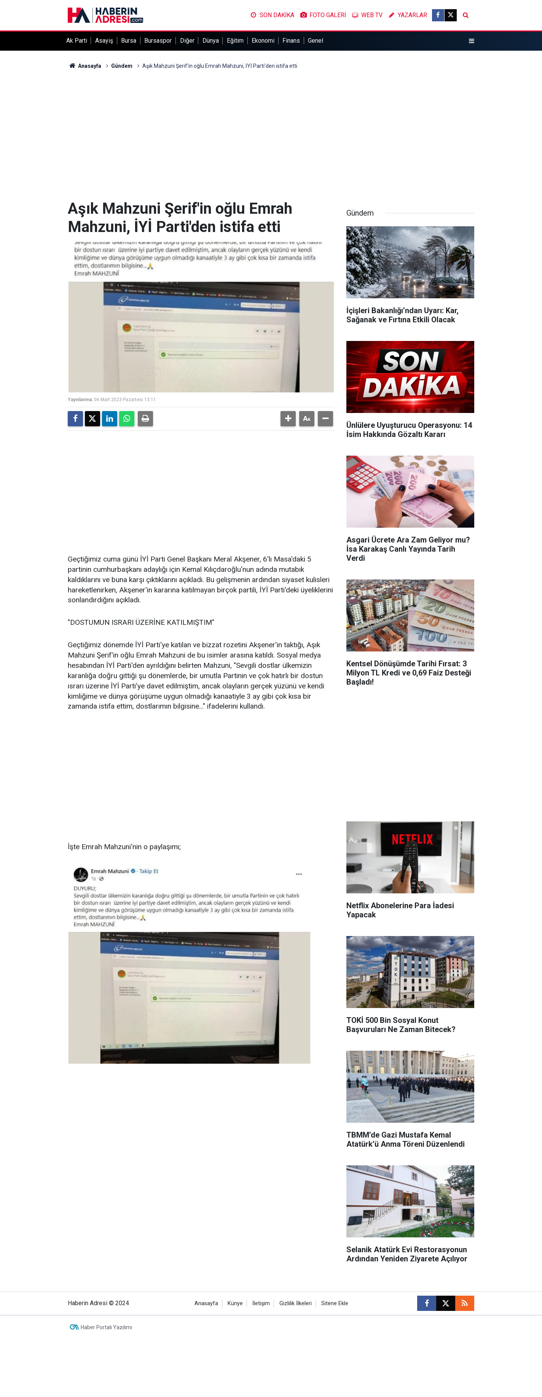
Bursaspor (158, 40)
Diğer (187, 40)
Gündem (121, 66)
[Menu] (471, 41)
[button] (288, 418)
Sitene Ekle (334, 1303)
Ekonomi (263, 40)
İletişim (261, 1303)
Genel (315, 40)
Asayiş (104, 40)
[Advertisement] (271, 135)
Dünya (210, 40)
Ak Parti (76, 40)
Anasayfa (84, 66)
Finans (291, 40)
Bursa (128, 40)
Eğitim (235, 40)
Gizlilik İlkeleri (295, 1303)
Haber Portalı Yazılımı (106, 1327)
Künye (235, 1303)
